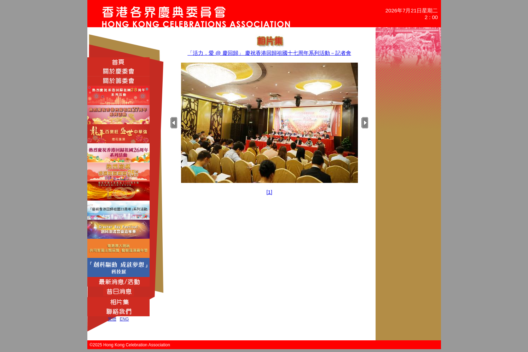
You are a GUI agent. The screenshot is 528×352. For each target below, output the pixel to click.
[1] (269, 192)
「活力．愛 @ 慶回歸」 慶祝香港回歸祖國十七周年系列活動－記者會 (269, 53)
